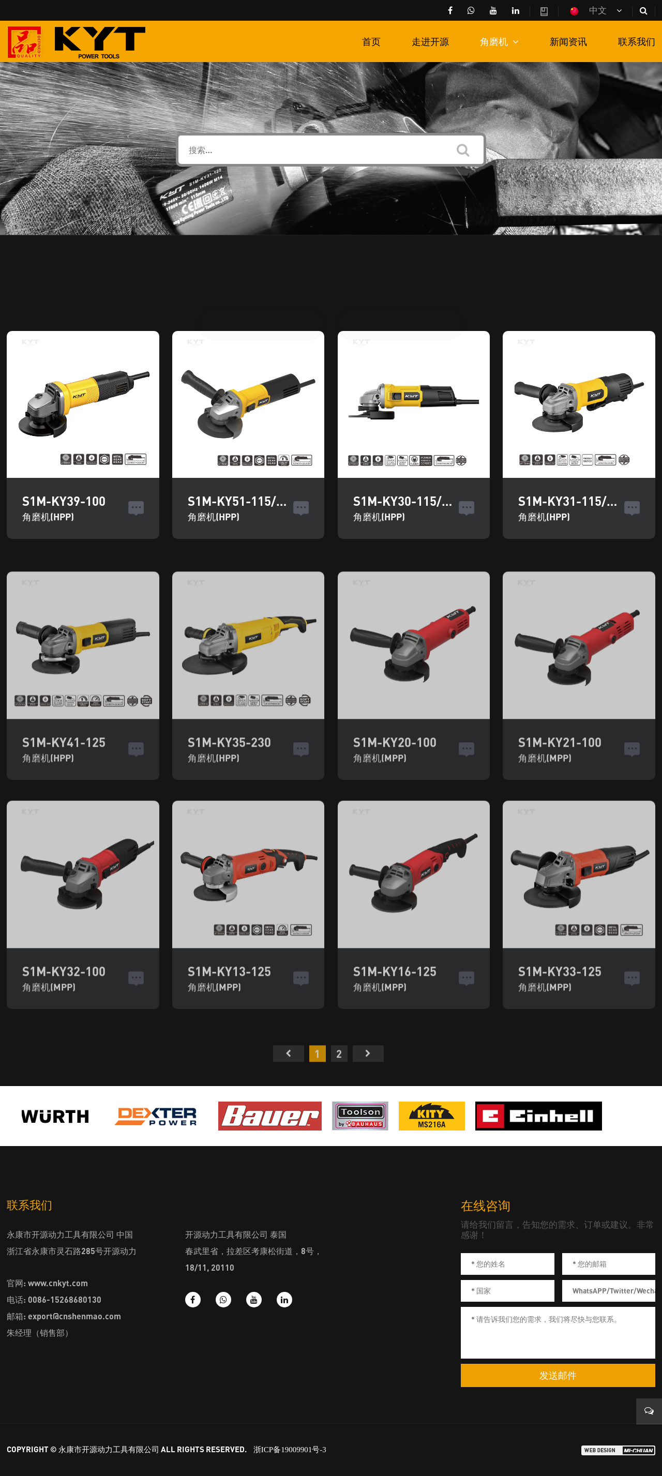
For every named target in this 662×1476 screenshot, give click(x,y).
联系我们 (636, 41)
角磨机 (499, 41)
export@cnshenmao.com (74, 1316)
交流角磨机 (261, 274)
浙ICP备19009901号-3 (289, 1449)
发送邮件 (558, 1375)
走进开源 (430, 41)
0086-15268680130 (64, 1299)
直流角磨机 (401, 274)
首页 (371, 41)
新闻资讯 (568, 41)
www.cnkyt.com (58, 1283)
